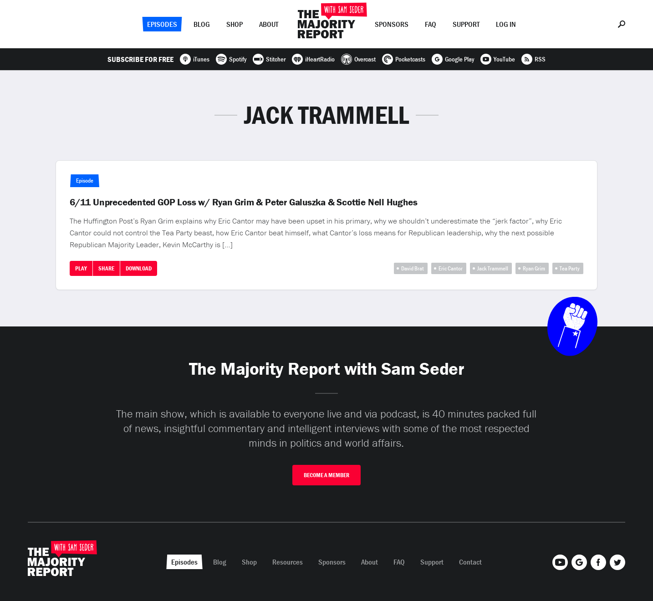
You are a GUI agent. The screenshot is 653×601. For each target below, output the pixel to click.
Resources (287, 562)
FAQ (430, 24)
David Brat (412, 268)
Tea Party (570, 268)
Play (81, 268)
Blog (202, 24)
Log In (506, 24)
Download (139, 268)
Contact (470, 562)
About (268, 24)
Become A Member (326, 475)
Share (106, 268)
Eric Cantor (451, 268)
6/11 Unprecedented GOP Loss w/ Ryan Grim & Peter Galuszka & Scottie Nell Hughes (243, 202)
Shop (234, 24)
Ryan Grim (534, 268)
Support (466, 24)
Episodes (162, 24)
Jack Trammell (492, 268)
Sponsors (391, 24)
